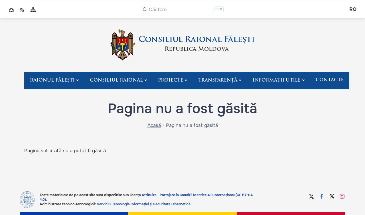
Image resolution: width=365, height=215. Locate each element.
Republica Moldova (197, 49)
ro (352, 9)
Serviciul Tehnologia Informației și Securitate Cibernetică (143, 204)
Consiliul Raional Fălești (197, 40)
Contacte (330, 80)
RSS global (22, 10)
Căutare (158, 10)
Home (11, 10)
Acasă (154, 125)
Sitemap (33, 10)
